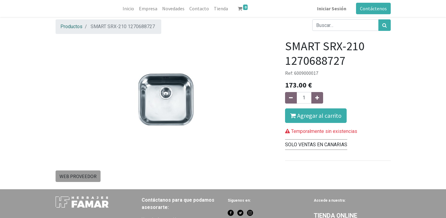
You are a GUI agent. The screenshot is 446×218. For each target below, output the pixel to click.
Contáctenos (373, 8)
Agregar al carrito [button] (316, 115)
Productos (71, 26)
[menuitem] (128, 8)
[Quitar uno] (291, 98)
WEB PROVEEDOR (78, 176)
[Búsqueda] (384, 25)
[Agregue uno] (317, 98)
